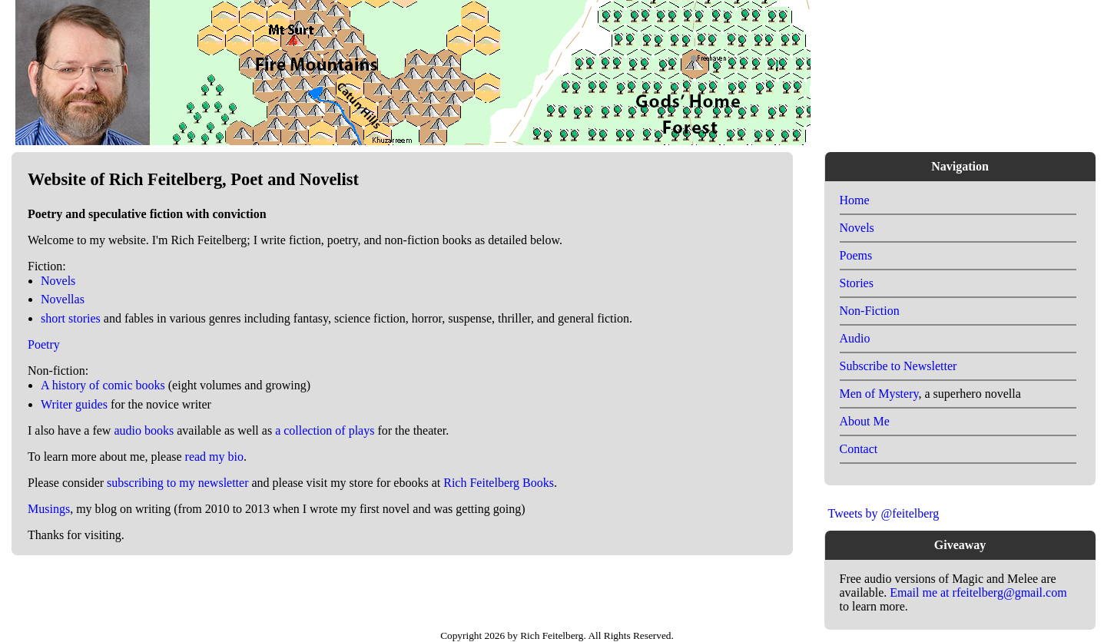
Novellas (63, 299)
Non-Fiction (870, 310)
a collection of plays (324, 430)
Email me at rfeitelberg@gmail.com (978, 592)
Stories (857, 283)
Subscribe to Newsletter (898, 365)
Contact (859, 448)
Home (855, 200)
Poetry (44, 344)
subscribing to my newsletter (177, 482)
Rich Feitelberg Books (498, 482)
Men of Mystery (879, 393)
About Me (865, 421)
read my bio (214, 456)
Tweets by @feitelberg (884, 513)
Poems (856, 255)
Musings (49, 508)
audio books (144, 430)
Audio (855, 338)
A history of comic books (103, 385)
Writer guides (74, 404)
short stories (71, 318)
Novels (58, 280)
